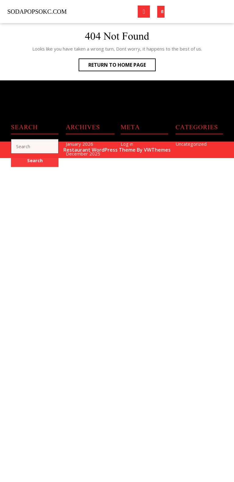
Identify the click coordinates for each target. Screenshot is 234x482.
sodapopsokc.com (37, 11)
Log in (127, 179)
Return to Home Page (122, 66)
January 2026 (79, 179)
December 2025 (83, 189)
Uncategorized (191, 179)
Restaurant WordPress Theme (99, 149)
